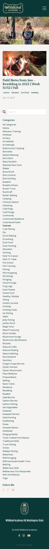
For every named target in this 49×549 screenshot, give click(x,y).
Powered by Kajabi (24, 545)
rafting (6, 380)
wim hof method (11, 474)
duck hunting (9, 245)
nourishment (9, 356)
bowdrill (7, 181)
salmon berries (10, 400)
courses (6, 93)
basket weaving (10, 154)
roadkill (6, 393)
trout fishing (9, 444)
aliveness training (12, 131)
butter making (10, 195)
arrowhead (8, 141)
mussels (7, 343)
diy (4, 232)
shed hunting (9, 417)
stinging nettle (10, 434)
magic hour (8, 326)
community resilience (13, 218)
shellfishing (8, 420)
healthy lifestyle (11, 296)
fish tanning (9, 266)
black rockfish (10, 161)
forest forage (9, 282)
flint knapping (10, 272)
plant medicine (10, 373)
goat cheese (9, 289)
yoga (5, 478)
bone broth (8, 171)
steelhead (7, 430)
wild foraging (9, 457)
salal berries (9, 397)
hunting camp (10, 309)
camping (7, 198)
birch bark (8, 158)
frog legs (7, 286)
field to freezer (10, 256)
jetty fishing (9, 319)
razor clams (9, 383)
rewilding (34, 93)
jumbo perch (9, 323)
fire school (25, 93)
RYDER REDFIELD (17, 39)
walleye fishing (10, 451)
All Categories (9, 124)
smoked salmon (10, 427)
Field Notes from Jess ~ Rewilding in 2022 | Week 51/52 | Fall (21, 84)
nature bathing (10, 353)
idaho (5, 316)
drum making (9, 235)
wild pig (6, 464)
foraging (7, 279)
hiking (6, 299)
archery (6, 138)
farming (7, 252)
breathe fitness (10, 185)
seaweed (7, 410)
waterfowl (8, 454)
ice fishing (8, 313)
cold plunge (8, 212)
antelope (7, 134)
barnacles (7, 151)
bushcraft (7, 191)
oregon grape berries (13, 363)
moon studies (9, 333)
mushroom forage (12, 336)
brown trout (9, 188)
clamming (7, 205)
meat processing (11, 330)
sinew (5, 424)
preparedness (9, 377)
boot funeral (9, 175)
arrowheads (9, 144)
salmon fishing (10, 404)
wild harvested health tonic (16, 461)
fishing (6, 269)
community (8, 215)
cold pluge (8, 208)
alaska (6, 128)
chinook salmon (11, 202)
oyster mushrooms (12, 370)
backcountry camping (13, 148)
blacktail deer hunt (12, 165)
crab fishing (9, 229)
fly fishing (8, 276)
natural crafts (10, 346)
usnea (6, 447)
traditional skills (11, 441)
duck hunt (8, 242)
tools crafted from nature (16, 437)
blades (6, 168)
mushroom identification (15, 340)
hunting (7, 306)
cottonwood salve (11, 222)
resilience (7, 387)
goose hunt (8, 292)
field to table (9, 259)
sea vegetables (10, 407)
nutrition (7, 360)
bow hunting (9, 178)
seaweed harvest (11, 414)
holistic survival (10, 303)
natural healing (10, 350)
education (15, 93)
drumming (8, 239)
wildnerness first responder (17, 471)
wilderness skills (11, 468)
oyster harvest (10, 367)
